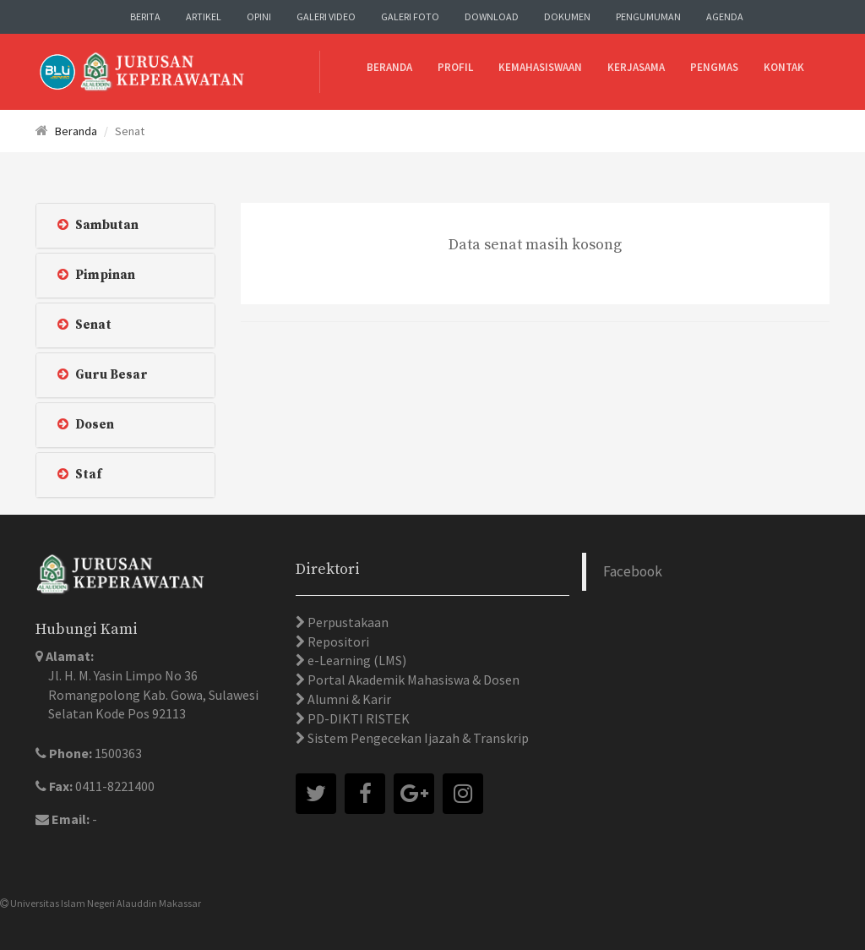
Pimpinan (96, 275)
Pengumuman (648, 16)
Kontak (784, 67)
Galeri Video (326, 16)
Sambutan (98, 225)
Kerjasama (636, 67)
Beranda (389, 67)
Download (492, 16)
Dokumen (567, 16)
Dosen (85, 425)
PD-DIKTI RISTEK (357, 718)
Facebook (632, 571)
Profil (455, 67)
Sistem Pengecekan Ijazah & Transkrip (417, 737)
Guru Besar (102, 375)
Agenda (724, 16)
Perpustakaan (347, 622)
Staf (79, 475)
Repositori (337, 641)
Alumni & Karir (348, 699)
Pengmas (714, 67)
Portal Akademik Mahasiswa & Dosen (412, 679)
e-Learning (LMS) (355, 660)
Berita (145, 16)
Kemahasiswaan (540, 67)
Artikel (203, 16)
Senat (84, 325)
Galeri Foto (410, 16)
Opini (259, 16)
